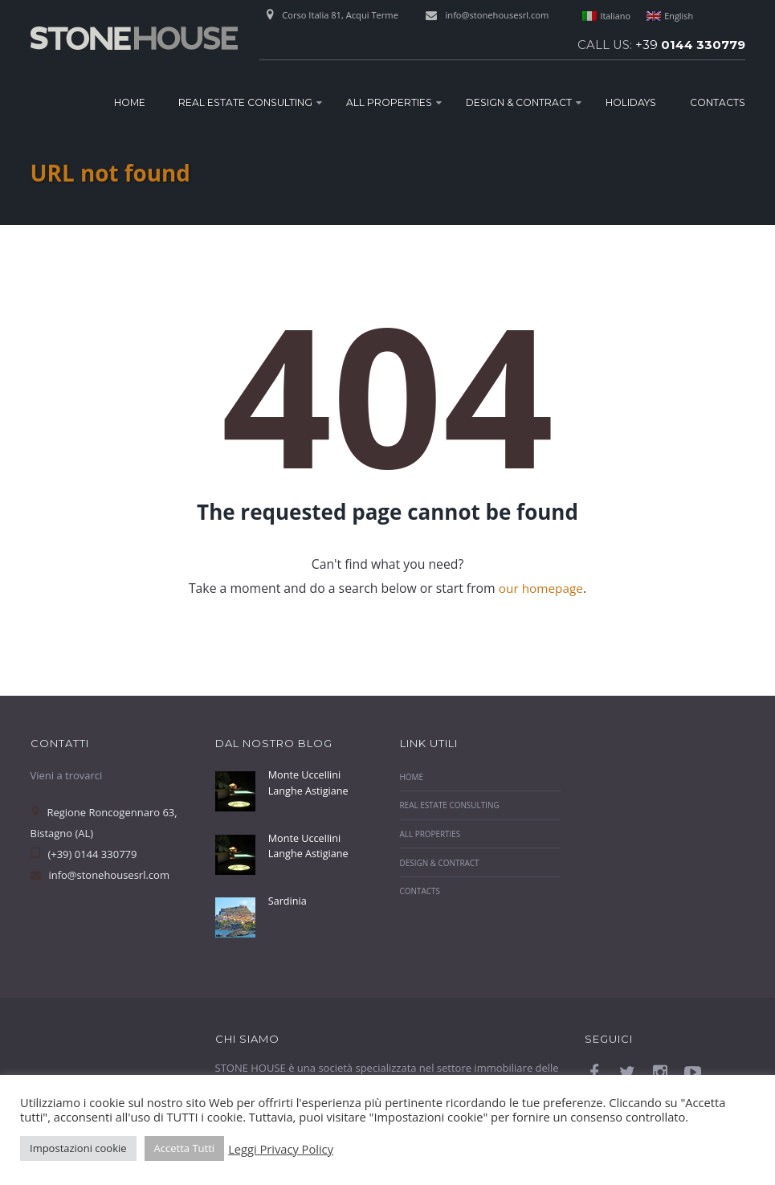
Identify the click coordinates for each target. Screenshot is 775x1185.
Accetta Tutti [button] (184, 1148)
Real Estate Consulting (245, 102)
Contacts (717, 102)
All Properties (389, 102)
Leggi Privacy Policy (280, 1149)
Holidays (631, 102)
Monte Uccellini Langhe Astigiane (309, 782)
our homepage (540, 588)
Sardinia (288, 900)
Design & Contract (519, 102)
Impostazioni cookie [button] (78, 1148)
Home (129, 102)
